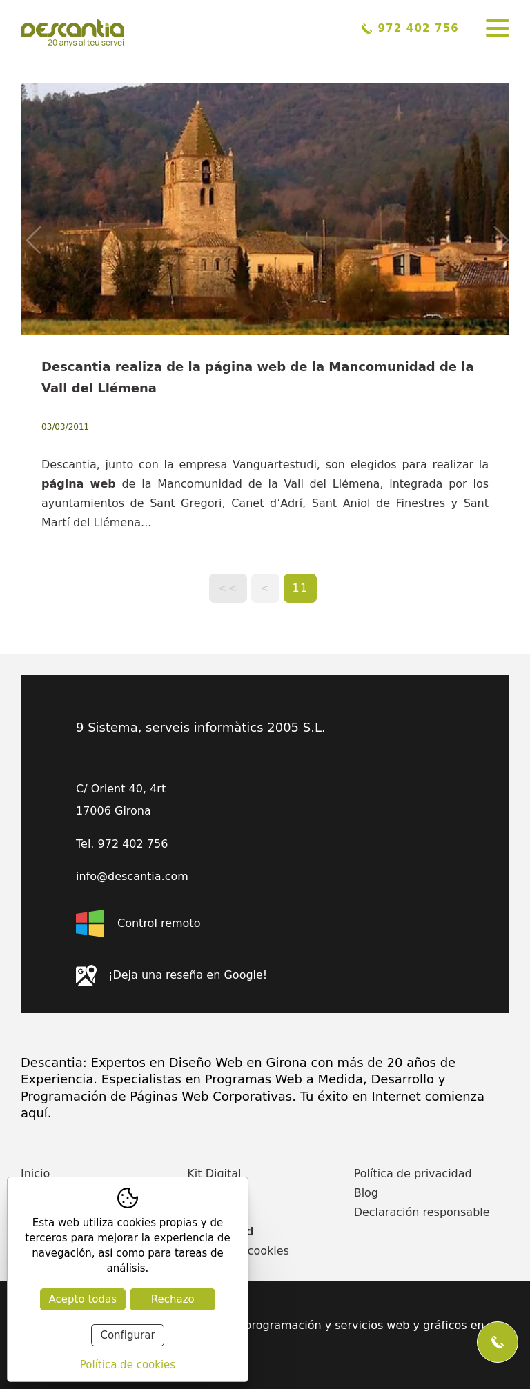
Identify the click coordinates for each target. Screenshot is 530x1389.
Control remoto (138, 923)
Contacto (212, 1212)
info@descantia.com (132, 876)
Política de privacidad (413, 1173)
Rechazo (173, 1299)
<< (228, 587)
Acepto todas (83, 1299)
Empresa (211, 1192)
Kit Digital (214, 1173)
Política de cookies (238, 1250)
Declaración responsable (422, 1212)
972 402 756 (410, 28)
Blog (366, 1192)
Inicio (35, 1173)
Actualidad (220, 1231)
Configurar (127, 1335)
